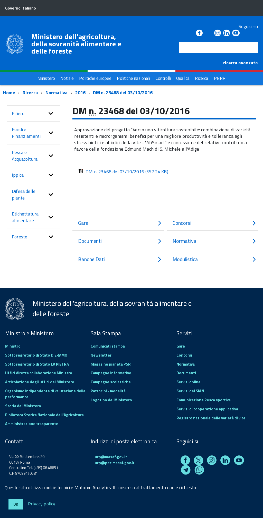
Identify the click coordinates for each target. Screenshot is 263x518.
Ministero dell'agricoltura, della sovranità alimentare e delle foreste (76, 44)
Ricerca (30, 92)
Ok (15, 504)
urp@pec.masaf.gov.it (115, 463)
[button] (51, 114)
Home (9, 92)
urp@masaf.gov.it (111, 457)
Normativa (56, 92)
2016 (80, 92)
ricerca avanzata (240, 62)
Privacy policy (41, 503)
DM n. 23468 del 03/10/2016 (123, 92)
